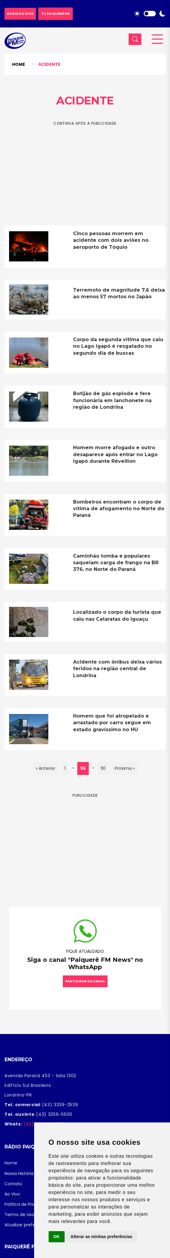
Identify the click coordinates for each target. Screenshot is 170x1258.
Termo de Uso (19, 1215)
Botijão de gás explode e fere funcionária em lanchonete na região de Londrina (112, 400)
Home (18, 64)
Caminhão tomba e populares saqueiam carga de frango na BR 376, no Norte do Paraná (116, 562)
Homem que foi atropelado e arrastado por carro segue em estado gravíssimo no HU (112, 722)
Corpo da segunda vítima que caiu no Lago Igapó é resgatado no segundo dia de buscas (118, 346)
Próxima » (125, 768)
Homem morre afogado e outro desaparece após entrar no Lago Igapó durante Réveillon (115, 454)
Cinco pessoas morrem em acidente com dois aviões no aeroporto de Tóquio (111, 240)
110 (103, 768)
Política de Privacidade (28, 1204)
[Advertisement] (85, 168)
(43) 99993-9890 (43, 1124)
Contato (13, 1184)
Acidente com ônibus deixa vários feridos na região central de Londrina (117, 668)
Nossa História (19, 1173)
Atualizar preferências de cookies (40, 1225)
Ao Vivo (12, 1194)
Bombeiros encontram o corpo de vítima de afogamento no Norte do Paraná (118, 508)
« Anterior (45, 768)
